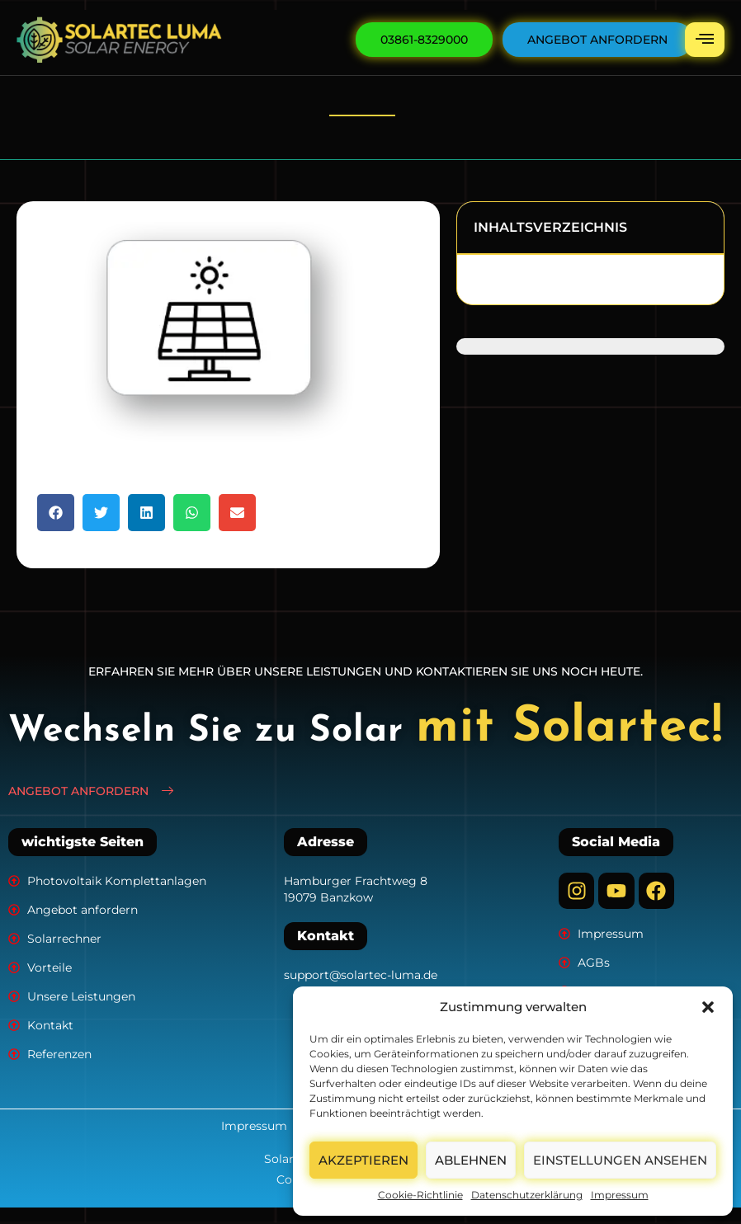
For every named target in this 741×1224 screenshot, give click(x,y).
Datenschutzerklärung (527, 1195)
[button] (708, 1007)
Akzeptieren (363, 1160)
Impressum (620, 1195)
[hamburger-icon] (704, 39)
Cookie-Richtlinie (420, 1195)
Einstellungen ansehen (620, 1160)
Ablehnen (471, 1160)
